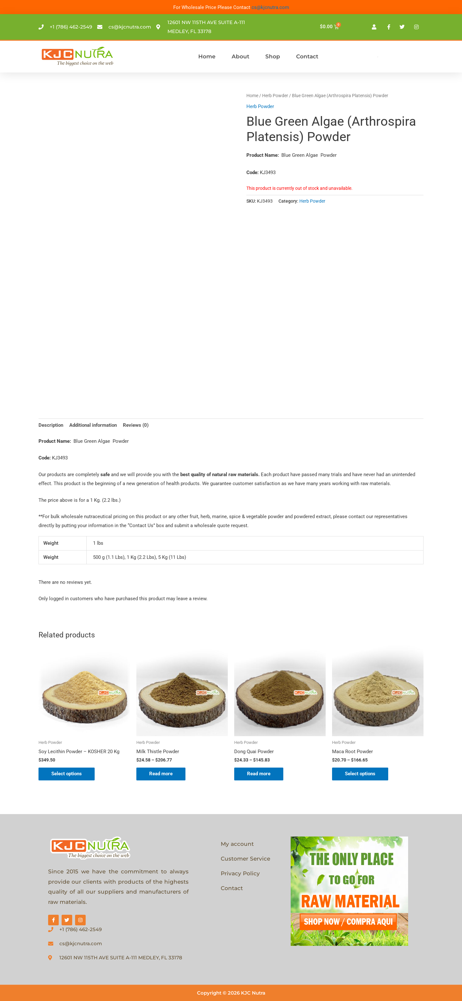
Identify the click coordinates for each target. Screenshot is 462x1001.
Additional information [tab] (93, 425)
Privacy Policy (240, 873)
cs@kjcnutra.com (270, 7)
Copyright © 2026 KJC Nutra (231, 993)
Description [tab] (50, 425)
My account (237, 844)
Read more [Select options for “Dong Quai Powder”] (258, 774)
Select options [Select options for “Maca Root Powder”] (360, 774)
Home (207, 56)
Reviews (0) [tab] (136, 425)
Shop (272, 56)
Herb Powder (275, 95)
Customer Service (245, 858)
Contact (307, 56)
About (240, 56)
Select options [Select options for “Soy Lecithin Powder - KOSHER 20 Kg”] (66, 774)
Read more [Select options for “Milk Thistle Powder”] (161, 774)
